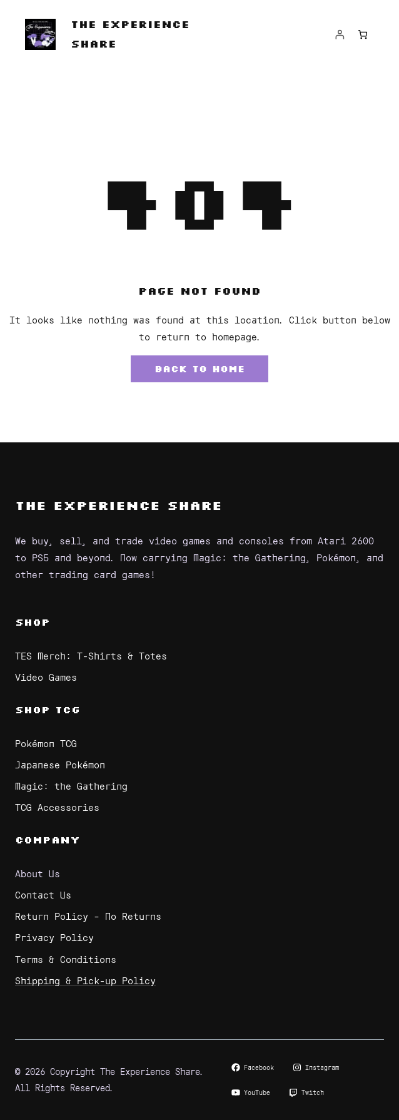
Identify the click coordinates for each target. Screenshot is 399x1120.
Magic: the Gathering (71, 785)
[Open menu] (199, 97)
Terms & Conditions (65, 958)
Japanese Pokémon (60, 764)
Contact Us (43, 894)
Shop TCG (47, 709)
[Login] (339, 34)
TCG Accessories (57, 806)
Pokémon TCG (46, 743)
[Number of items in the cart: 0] (362, 34)
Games (63, 676)
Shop (32, 621)
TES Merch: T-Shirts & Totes (91, 655)
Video (32, 676)
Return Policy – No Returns (88, 915)
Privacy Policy (54, 937)
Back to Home (199, 369)
